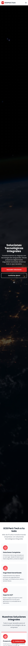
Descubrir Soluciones (14, 270)
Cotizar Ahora (18, 641)
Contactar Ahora (14, 275)
